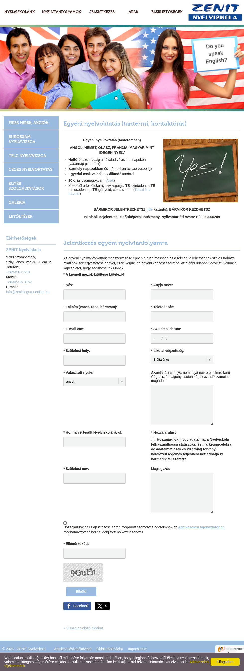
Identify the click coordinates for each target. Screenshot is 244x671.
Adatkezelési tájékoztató (73, 649)
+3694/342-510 (18, 272)
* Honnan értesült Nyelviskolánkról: (92, 432)
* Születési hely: (76, 351)
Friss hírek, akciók (28, 122)
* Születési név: (76, 469)
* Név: (68, 285)
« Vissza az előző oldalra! (83, 628)
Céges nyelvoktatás (30, 169)
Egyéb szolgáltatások (26, 186)
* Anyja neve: (162, 285)
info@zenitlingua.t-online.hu (27, 292)
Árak (110, 180)
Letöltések (20, 216)
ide (151, 209)
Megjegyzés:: (161, 469)
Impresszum (137, 649)
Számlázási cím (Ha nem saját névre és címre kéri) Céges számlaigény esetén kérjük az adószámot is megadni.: (190, 377)
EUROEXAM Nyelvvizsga (22, 139)
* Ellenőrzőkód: (76, 544)
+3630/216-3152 (19, 282)
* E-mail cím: (73, 329)
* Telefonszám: (163, 307)
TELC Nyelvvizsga (27, 155)
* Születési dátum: (166, 329)
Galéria (17, 202)
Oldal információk (109, 649)
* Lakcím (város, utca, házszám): (90, 307)
